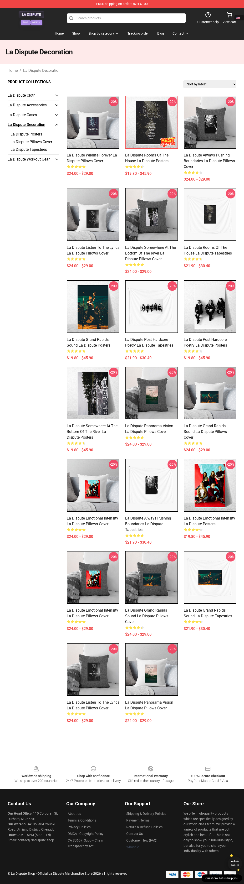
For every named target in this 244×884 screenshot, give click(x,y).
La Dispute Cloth (22, 95)
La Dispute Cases (22, 115)
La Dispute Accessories (27, 105)
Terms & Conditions (82, 820)
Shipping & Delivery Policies (146, 814)
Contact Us (134, 834)
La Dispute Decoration (42, 70)
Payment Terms (137, 820)
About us (74, 814)
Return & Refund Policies (144, 827)
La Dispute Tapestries (28, 149)
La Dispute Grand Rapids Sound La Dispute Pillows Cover (205, 432)
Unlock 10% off (235, 863)
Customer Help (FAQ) (142, 840)
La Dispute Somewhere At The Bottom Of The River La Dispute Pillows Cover (150, 253)
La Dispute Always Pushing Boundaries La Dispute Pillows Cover (209, 161)
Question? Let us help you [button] (221, 878)
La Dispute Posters (26, 134)
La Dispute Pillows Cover (31, 142)
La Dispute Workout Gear (29, 159)
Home (13, 70)
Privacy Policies (79, 827)
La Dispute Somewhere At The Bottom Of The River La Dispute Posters (92, 432)
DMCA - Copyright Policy (85, 834)
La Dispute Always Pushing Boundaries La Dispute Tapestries (148, 524)
